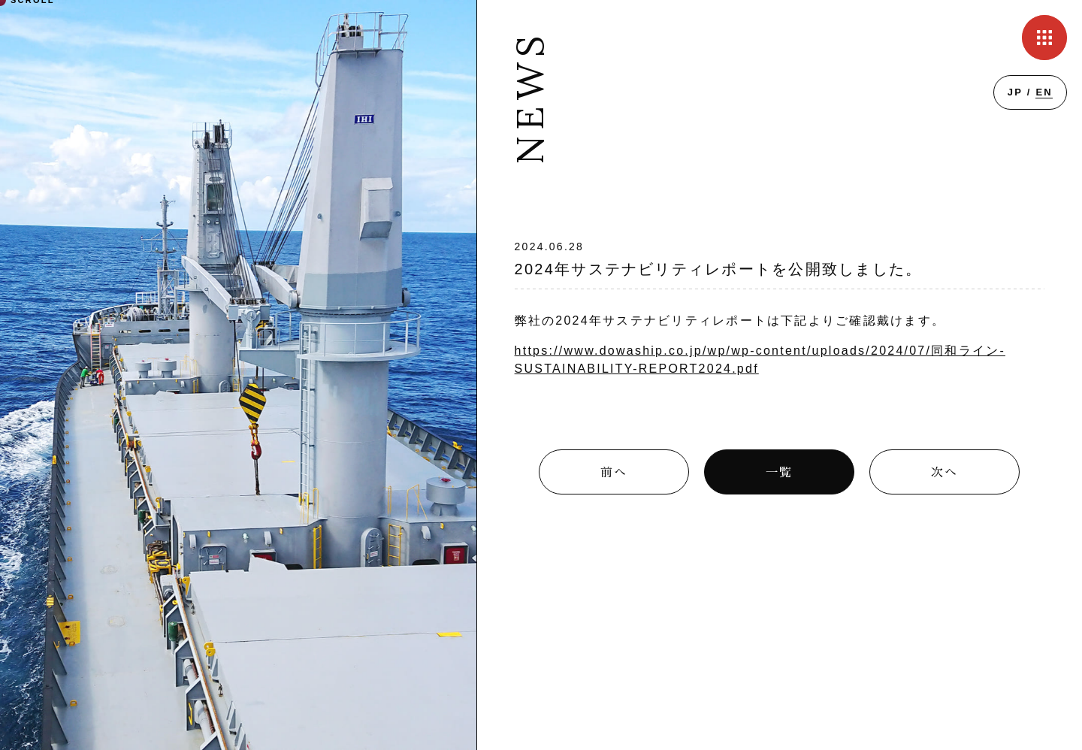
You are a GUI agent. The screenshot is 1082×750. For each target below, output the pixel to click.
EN (1044, 92)
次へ (944, 473)
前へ (613, 473)
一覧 (779, 473)
